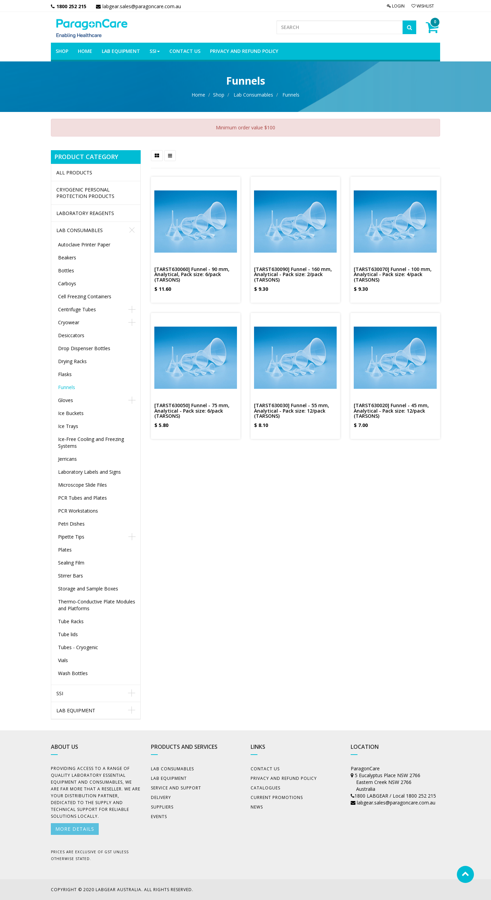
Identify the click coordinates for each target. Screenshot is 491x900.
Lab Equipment (75, 710)
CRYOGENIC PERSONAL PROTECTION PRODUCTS (85, 192)
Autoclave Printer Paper (84, 244)
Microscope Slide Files (82, 485)
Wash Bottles (73, 673)
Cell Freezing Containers (84, 296)
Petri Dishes (71, 523)
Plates (65, 549)
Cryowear (68, 322)
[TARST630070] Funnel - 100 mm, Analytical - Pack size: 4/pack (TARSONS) (393, 274)
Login (396, 6)
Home (198, 94)
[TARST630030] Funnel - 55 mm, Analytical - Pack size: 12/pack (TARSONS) (291, 410)
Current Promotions (277, 797)
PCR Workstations (78, 511)
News (257, 807)
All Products (74, 172)
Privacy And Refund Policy (284, 778)
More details (74, 829)
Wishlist (422, 6)
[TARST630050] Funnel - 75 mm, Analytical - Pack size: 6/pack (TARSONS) (191, 410)
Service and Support (176, 788)
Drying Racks (72, 361)
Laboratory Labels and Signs (89, 472)
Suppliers (162, 807)
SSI (59, 693)
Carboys (67, 283)
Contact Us (265, 769)
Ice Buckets (71, 413)
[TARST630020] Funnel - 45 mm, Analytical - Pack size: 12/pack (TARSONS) (391, 410)
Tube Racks (71, 621)
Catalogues (265, 788)
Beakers (67, 257)
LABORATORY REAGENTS (85, 213)
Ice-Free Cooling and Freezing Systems (91, 442)
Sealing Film (71, 562)
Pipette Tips (71, 536)
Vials (63, 660)
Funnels (290, 94)
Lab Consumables (253, 94)
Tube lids (68, 634)
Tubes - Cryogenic (78, 647)
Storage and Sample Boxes (88, 588)
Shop (218, 94)
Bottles (66, 270)
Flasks (65, 374)
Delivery (161, 797)
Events (159, 816)
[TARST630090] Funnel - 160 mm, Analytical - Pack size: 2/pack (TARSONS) (293, 274)
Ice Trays (68, 426)
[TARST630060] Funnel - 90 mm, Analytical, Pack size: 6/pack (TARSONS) (191, 274)
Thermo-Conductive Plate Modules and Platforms (96, 605)
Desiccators (71, 335)
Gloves (65, 400)
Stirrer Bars (70, 575)
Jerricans (67, 459)
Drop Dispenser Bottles (84, 348)
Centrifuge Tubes (77, 309)
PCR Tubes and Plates (82, 498)
